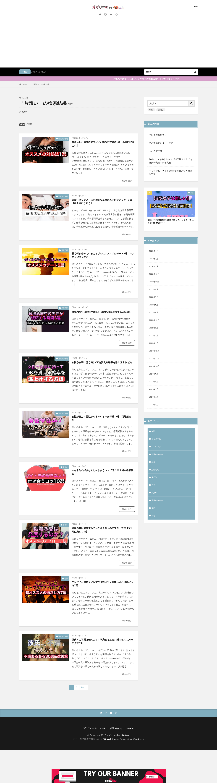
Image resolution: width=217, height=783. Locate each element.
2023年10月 (155, 246)
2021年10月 (155, 336)
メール (102, 746)
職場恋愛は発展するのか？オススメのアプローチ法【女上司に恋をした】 (103, 545)
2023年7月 (154, 262)
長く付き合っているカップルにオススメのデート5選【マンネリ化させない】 (103, 258)
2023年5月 (154, 271)
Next (83, 705)
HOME (25, 84)
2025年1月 (154, 214)
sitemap (132, 746)
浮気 (154, 461)
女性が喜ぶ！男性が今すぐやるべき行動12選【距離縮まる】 (103, 431)
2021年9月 (154, 344)
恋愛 (66, 594)
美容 (154, 485)
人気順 (30, 123)
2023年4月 (154, 279)
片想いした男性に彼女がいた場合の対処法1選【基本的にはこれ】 (101, 144)
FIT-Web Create (110, 757)
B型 (192, 193)
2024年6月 (154, 222)
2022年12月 (155, 287)
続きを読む (127, 181)
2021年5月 (154, 376)
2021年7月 (154, 360)
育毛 (154, 493)
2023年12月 (155, 238)
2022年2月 (154, 303)
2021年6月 (154, 368)
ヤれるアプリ (155, 151)
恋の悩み (43, 71)
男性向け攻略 (63, 197)
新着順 (22, 123)
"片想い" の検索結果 (40, 84)
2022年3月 (154, 295)
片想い (34, 71)
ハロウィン (157, 420)
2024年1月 (154, 230)
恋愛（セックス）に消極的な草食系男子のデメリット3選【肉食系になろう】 (103, 203)
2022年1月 (154, 311)
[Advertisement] (109, 44)
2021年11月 (155, 328)
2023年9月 (154, 254)
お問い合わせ (116, 746)
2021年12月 (155, 319)
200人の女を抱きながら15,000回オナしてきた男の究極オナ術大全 (170, 161)
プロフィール (87, 746)
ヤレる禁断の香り (158, 134)
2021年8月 (154, 352)
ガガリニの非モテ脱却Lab (118, 753)
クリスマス (157, 412)
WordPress (139, 757)
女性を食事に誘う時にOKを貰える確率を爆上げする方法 (102, 372)
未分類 (155, 453)
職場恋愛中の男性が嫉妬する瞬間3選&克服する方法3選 (103, 317)
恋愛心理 (65, 252)
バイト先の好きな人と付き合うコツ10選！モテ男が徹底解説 (103, 485)
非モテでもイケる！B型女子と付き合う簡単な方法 (170, 172)
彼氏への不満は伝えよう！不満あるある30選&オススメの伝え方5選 (102, 658)
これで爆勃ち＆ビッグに (161, 143)
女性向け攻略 (63, 139)
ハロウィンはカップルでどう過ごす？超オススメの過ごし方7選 (103, 599)
